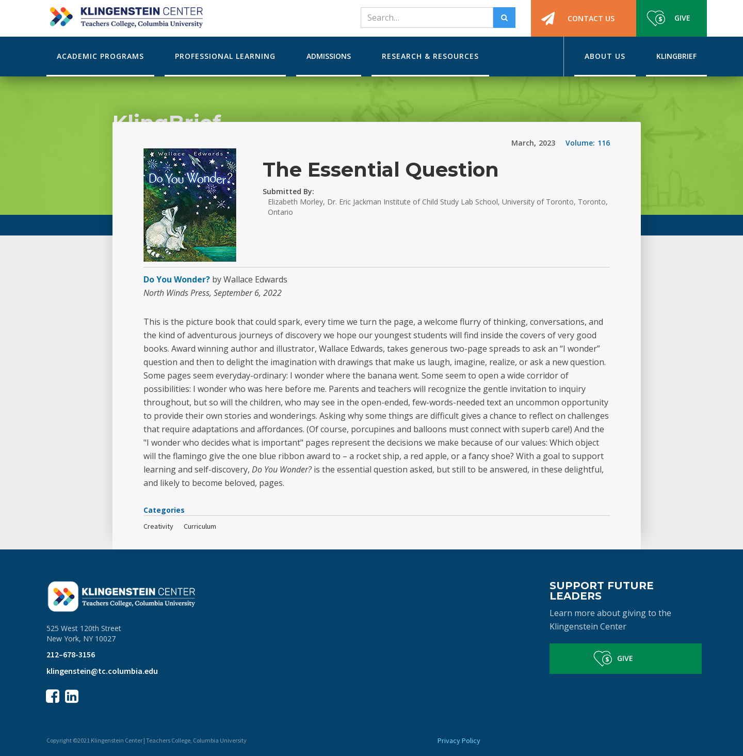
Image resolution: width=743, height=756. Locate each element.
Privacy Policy (459, 740)
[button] (100, 56)
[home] (124, 14)
